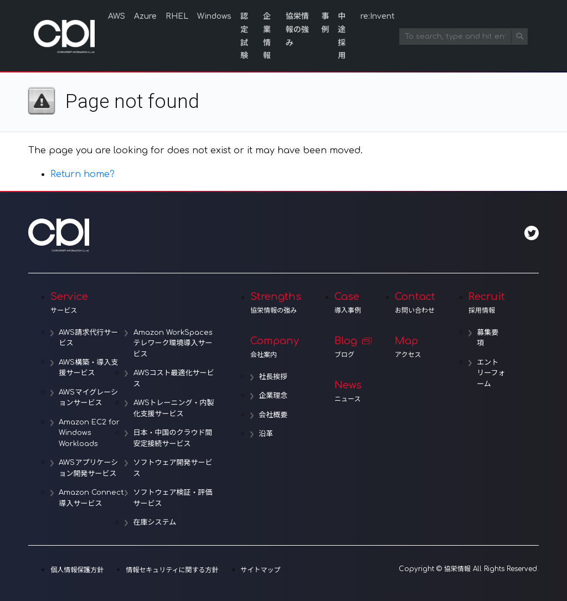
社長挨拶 (273, 377)
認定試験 (244, 36)
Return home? (82, 174)
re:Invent (377, 16)
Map (415, 347)
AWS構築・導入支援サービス (88, 368)
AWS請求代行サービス (88, 338)
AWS (116, 16)
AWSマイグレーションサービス (88, 397)
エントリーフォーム (488, 373)
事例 (325, 23)
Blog (348, 347)
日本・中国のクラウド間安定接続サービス (173, 438)
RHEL (177, 16)
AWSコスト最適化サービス (173, 378)
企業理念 (273, 396)
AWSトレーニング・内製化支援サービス (173, 408)
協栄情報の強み (297, 29)
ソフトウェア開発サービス (173, 468)
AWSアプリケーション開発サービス (88, 468)
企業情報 (267, 36)
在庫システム (155, 522)
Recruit (487, 303)
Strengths (275, 303)
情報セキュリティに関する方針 (172, 570)
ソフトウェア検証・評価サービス (173, 498)
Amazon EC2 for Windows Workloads (89, 433)
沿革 (266, 434)
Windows (214, 16)
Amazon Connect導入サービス (92, 498)
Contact (415, 303)
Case (348, 303)
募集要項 (488, 338)
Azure (145, 16)
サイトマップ (261, 570)
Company (275, 347)
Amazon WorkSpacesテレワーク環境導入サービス (173, 343)
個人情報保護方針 (77, 570)
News (348, 391)
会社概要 (273, 415)
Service (133, 303)
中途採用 (342, 36)
